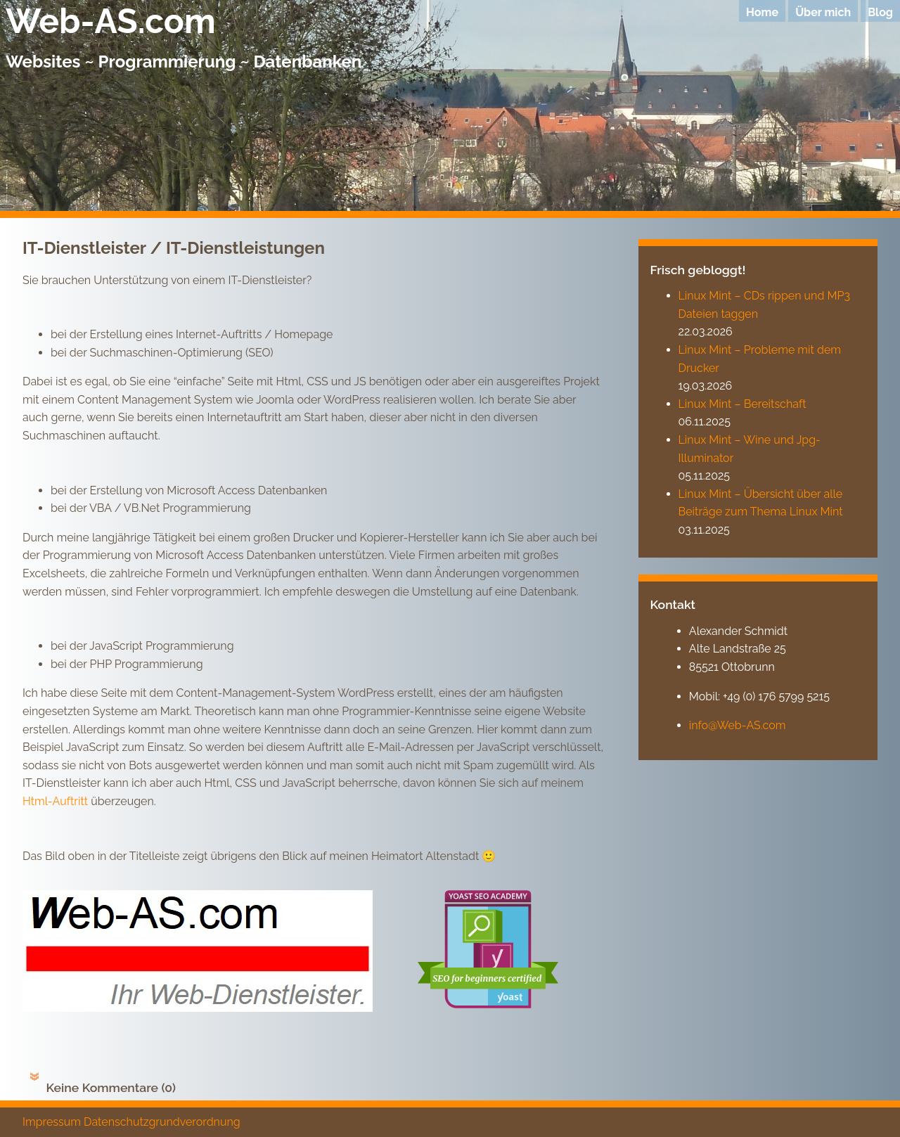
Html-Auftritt (55, 801)
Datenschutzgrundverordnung (162, 1122)
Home (762, 12)
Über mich (823, 12)
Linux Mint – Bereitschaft (742, 404)
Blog (880, 12)
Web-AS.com (111, 21)
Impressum (51, 1122)
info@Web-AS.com (737, 725)
